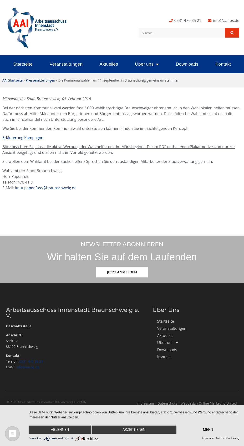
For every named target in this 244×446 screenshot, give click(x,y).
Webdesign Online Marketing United (209, 403)
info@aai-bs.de (27, 367)
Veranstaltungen (66, 64)
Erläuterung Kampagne (22, 137)
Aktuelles (108, 64)
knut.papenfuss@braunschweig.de (45, 187)
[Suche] (232, 33)
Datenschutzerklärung (227, 438)
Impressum (145, 403)
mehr (208, 429)
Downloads (187, 64)
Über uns (147, 64)
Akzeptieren (133, 429)
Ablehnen (60, 429)
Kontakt (223, 64)
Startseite (23, 64)
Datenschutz (167, 403)
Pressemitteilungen (40, 80)
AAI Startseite (12, 80)
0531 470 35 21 (31, 361)
